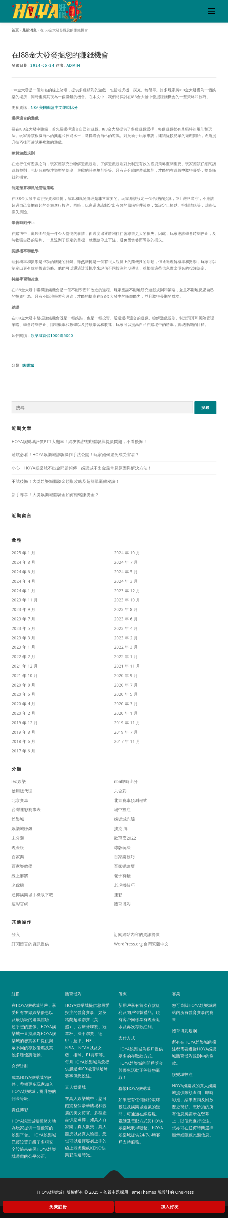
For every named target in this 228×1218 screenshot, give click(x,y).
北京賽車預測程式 (130, 800)
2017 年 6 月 (23, 751)
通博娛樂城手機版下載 (32, 894)
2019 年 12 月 (25, 722)
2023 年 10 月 (127, 600)
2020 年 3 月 (126, 703)
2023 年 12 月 (127, 590)
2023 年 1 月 (23, 647)
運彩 (118, 894)
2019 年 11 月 (127, 722)
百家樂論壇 (124, 866)
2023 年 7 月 (23, 619)
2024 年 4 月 (23, 581)
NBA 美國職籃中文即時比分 (54, 107)
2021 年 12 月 (25, 666)
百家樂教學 (22, 866)
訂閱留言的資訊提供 (30, 944)
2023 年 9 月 (23, 609)
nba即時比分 (126, 781)
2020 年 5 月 (126, 694)
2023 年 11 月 (25, 600)
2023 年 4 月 (126, 628)
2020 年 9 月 (126, 675)
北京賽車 (20, 800)
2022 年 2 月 (23, 656)
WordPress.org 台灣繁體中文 (141, 944)
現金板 (18, 847)
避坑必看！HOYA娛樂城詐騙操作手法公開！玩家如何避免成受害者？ (75, 454)
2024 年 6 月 (23, 571)
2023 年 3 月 (23, 638)
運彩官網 (20, 904)
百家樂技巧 (124, 856)
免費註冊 (58, 1206)
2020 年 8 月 (23, 685)
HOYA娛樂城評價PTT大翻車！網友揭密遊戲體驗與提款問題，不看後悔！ (79, 441)
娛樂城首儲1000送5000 (52, 335)
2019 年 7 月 (126, 732)
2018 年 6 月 (23, 741)
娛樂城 (28, 365)
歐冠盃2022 (125, 838)
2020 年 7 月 (126, 685)
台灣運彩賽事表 (26, 809)
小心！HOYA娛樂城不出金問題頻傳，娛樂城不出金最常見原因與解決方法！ (82, 468)
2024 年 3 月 (126, 581)
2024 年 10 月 (127, 552)
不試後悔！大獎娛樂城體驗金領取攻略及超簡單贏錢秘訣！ (66, 481)
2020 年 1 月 (126, 713)
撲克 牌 (121, 828)
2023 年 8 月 (126, 609)
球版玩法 (122, 847)
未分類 (18, 838)
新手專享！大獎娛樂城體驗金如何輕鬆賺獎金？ (55, 494)
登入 (16, 934)
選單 (210, 11)
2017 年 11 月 (127, 741)
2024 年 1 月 (23, 590)
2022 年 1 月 (126, 656)
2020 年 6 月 (23, 694)
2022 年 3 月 (126, 647)
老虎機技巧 (124, 885)
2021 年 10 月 (25, 675)
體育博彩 (122, 904)
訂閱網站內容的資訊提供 (137, 934)
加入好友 (170, 1206)
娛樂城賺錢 (22, 828)
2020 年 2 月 (23, 713)
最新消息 (29, 30)
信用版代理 (22, 791)
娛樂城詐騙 (124, 819)
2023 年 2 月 (126, 638)
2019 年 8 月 (23, 732)
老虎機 (18, 885)
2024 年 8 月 (23, 562)
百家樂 (18, 856)
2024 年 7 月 (126, 562)
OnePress (184, 1192)
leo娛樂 (19, 781)
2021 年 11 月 (127, 666)
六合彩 (120, 791)
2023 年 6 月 (126, 619)
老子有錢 (122, 875)
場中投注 (122, 809)
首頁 (15, 30)
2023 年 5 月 (23, 628)
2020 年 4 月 (23, 703)
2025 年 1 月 (23, 552)
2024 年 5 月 (126, 571)
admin (73, 65)
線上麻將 (20, 875)
